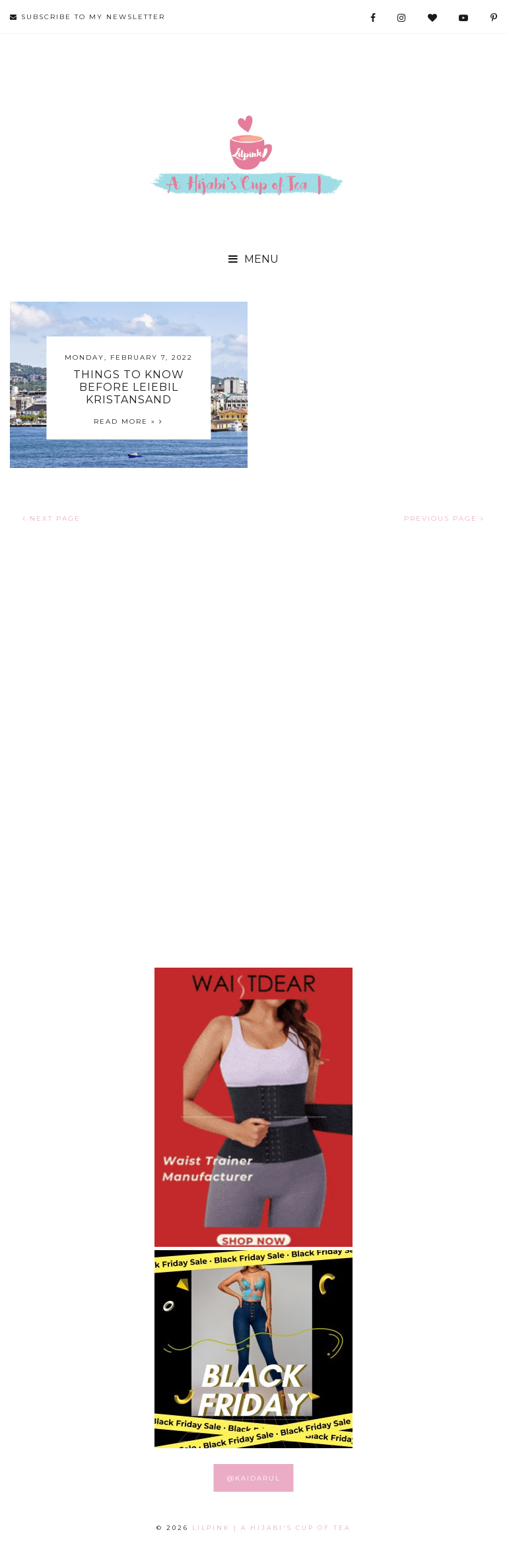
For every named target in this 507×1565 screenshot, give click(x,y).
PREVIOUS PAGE (444, 518)
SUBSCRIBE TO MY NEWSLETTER (87, 17)
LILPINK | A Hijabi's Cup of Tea (271, 1527)
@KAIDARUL (254, 1478)
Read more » (128, 420)
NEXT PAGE (51, 518)
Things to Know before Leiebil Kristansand (128, 386)
